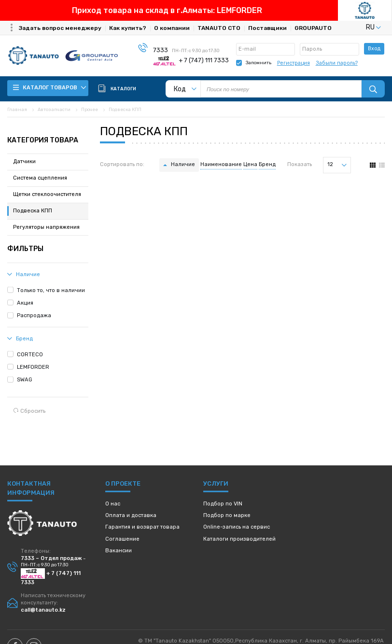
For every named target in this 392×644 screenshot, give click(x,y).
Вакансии (118, 550)
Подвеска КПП (125, 109)
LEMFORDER (33, 367)
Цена (250, 164)
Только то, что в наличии (51, 290)
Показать (299, 164)
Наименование (221, 164)
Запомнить (258, 62)
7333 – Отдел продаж (51, 558)
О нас (112, 504)
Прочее (89, 109)
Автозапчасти (54, 109)
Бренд (267, 164)
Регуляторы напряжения (46, 227)
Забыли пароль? (337, 63)
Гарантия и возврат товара (142, 527)
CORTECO (30, 354)
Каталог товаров (49, 87)
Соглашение (122, 539)
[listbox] (361, 27)
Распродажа (34, 315)
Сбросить (29, 411)
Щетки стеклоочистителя (47, 194)
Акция (25, 303)
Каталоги (239, 539)
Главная (17, 109)
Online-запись (236, 527)
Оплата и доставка (130, 515)
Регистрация (293, 63)
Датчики (24, 161)
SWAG (24, 380)
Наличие (183, 164)
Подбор (222, 504)
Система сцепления (40, 178)
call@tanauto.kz (43, 610)
